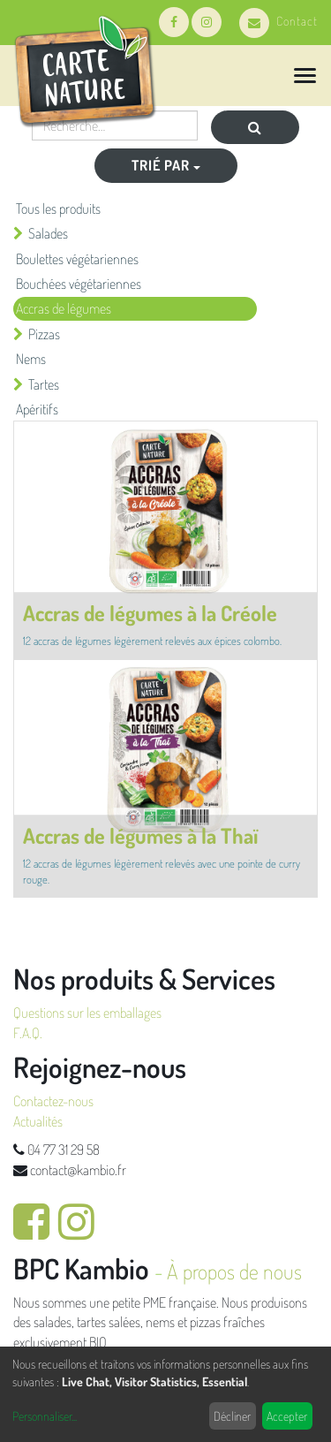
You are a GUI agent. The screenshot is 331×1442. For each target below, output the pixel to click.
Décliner (232, 1415)
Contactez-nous (53, 1101)
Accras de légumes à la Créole (150, 612)
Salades (48, 233)
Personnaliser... (44, 1415)
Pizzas (44, 334)
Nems (31, 359)
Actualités (38, 1121)
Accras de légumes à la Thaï (140, 835)
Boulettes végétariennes (77, 259)
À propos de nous (234, 1271)
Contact (278, 20)
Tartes (43, 384)
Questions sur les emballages (87, 1012)
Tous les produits (58, 208)
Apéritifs (37, 409)
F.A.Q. (27, 1033)
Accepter (287, 1415)
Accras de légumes (63, 308)
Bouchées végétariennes (78, 283)
